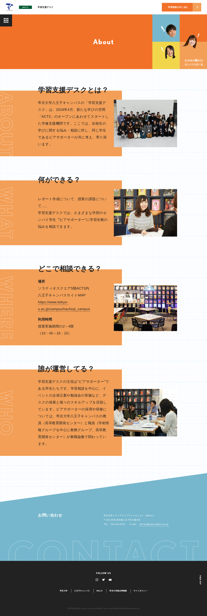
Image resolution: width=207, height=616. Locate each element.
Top (18, 20)
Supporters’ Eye (26, 39)
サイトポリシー (140, 591)
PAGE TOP (200, 579)
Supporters (22, 32)
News (19, 51)
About (19, 26)
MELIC (99, 591)
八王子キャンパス (82, 591)
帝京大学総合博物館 (118, 591)
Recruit (20, 45)
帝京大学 (64, 591)
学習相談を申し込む (178, 7)
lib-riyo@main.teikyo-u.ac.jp (154, 524)
